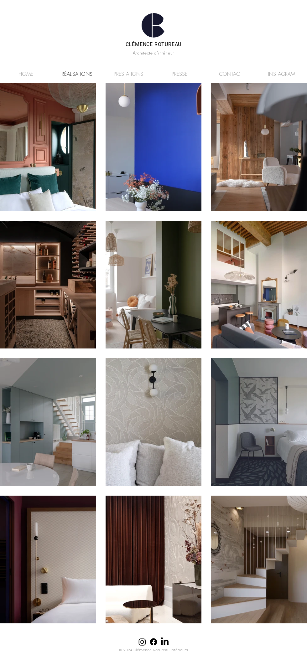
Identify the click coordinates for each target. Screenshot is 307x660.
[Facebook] (153, 642)
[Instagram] (142, 642)
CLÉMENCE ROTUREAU (154, 44)
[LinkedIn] (164, 642)
